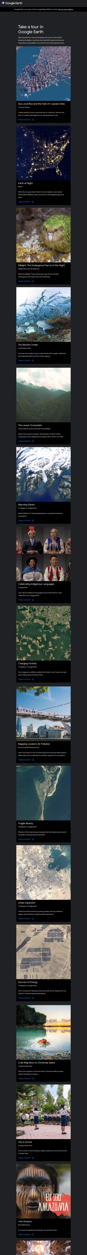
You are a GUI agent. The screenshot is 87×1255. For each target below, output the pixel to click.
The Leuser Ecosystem (30, 425)
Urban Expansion (26, 902)
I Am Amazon (25, 1221)
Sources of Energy (27, 982)
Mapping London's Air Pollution (34, 744)
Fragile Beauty (25, 823)
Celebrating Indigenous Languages (36, 584)
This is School (25, 1142)
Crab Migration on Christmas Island (36, 1062)
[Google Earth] (12, 3)
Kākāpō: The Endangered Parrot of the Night (41, 265)
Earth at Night (25, 183)
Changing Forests (27, 663)
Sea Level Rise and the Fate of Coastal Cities (41, 103)
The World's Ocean (28, 344)
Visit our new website (65, 9)
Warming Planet (26, 504)
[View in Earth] (26, 119)
